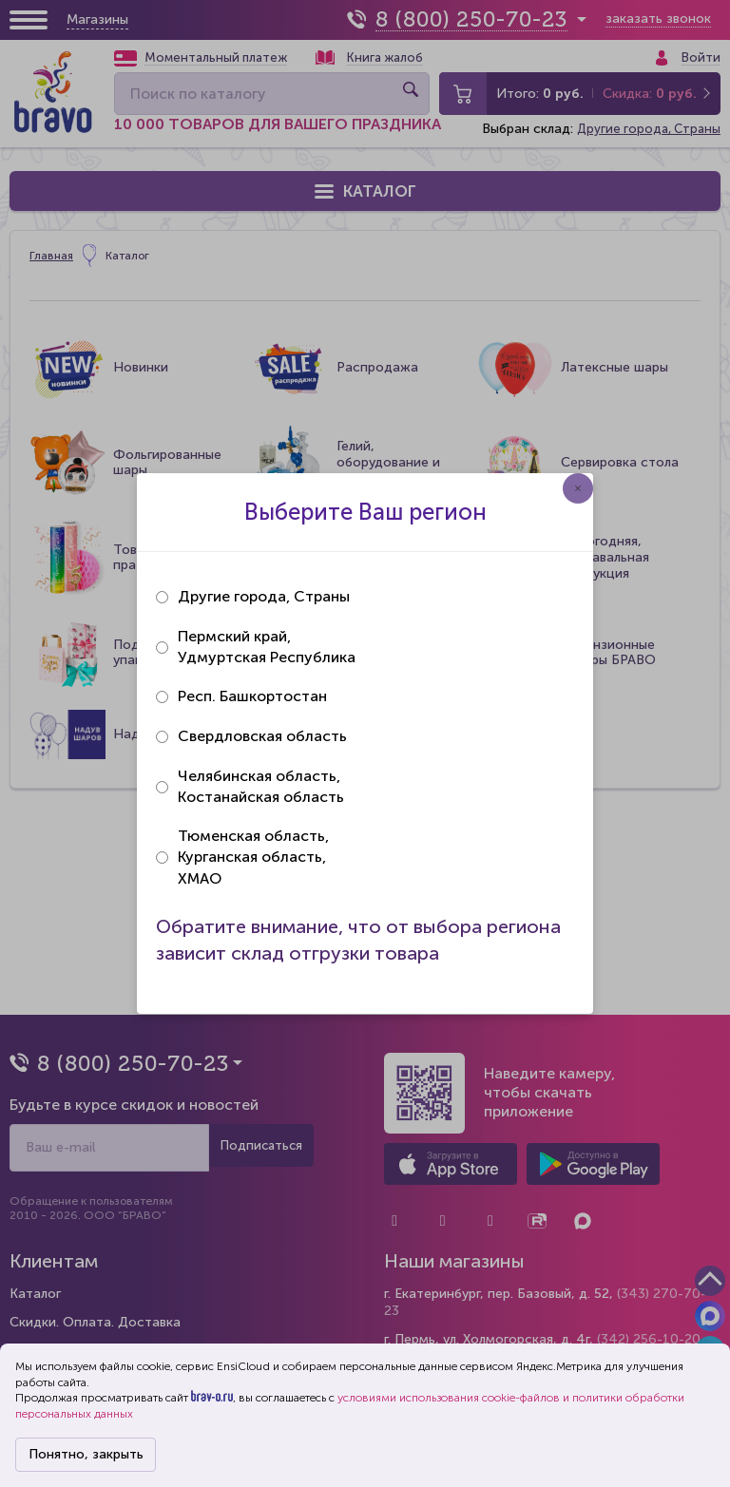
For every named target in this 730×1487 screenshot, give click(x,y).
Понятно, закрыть (86, 1454)
